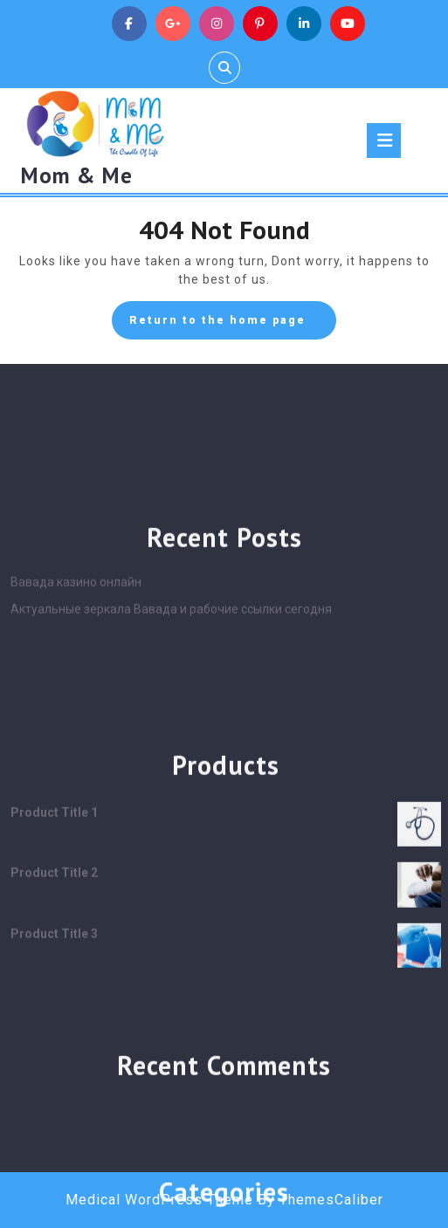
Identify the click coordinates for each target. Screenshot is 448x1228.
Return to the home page (232, 325)
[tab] (384, 140)
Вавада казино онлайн (75, 710)
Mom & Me (77, 175)
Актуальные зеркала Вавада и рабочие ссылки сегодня (171, 737)
